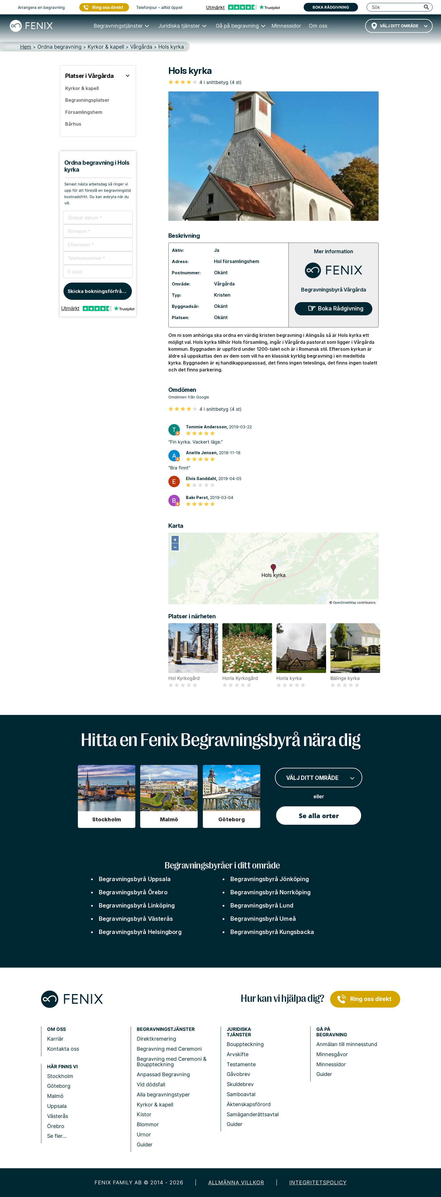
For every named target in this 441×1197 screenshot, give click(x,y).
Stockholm (60, 1076)
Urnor (144, 1134)
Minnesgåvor (332, 1054)
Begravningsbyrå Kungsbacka (272, 932)
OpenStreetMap (344, 603)
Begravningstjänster (166, 1029)
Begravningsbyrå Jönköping (269, 879)
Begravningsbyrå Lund (261, 905)
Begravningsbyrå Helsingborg (140, 932)
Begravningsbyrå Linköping (137, 905)
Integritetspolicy (318, 1182)
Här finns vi (62, 1066)
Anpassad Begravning (163, 1074)
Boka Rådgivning (340, 308)
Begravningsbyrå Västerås (136, 918)
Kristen (222, 295)
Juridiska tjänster (239, 1032)
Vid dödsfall (151, 1084)
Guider (145, 1145)
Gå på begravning (331, 1032)
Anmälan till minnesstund (346, 1044)
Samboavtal (241, 1094)
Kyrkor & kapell (155, 1105)
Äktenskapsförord (249, 1104)
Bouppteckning (245, 1044)
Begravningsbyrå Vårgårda (333, 290)
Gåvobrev (238, 1074)
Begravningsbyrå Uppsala (135, 879)
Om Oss (56, 1029)
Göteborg (58, 1086)
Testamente (241, 1064)
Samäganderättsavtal (253, 1114)
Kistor (144, 1114)
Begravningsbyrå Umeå (263, 918)
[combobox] (399, 26)
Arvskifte (238, 1054)
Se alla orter (319, 815)
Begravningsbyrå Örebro (133, 892)
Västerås (57, 1116)
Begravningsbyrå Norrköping (270, 892)
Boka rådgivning (331, 7)
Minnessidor (331, 1064)
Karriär (55, 1039)
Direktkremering (156, 1039)
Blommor (148, 1124)
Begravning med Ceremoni (169, 1049)
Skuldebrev (240, 1084)
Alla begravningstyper (163, 1095)
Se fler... (57, 1136)
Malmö (55, 1096)
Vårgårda (224, 284)
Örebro (55, 1126)
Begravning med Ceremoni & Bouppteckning (172, 1062)
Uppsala (57, 1106)
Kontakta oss (63, 1049)
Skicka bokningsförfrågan (99, 291)
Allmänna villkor (236, 1182)
